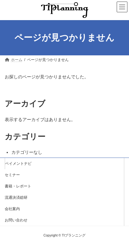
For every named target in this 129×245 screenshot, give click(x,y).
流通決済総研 (16, 197)
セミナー (12, 175)
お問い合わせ (16, 220)
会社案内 (12, 209)
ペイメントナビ (18, 163)
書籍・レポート (18, 186)
